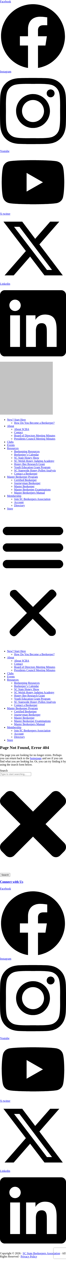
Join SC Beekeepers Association (32, 499)
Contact (18, 432)
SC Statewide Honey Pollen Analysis (35, 470)
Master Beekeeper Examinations (32, 489)
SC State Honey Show (26, 457)
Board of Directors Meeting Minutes (34, 435)
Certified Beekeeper (25, 479)
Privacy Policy (29, 1256)
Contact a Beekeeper (25, 473)
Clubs (10, 441)
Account (19, 502)
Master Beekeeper (24, 486)
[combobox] (15, 774)
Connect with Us (11, 882)
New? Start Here (16, 419)
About (10, 426)
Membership (14, 495)
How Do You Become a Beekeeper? (34, 422)
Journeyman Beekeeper (27, 483)
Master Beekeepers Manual (29, 492)
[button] (33, 580)
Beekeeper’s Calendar (26, 454)
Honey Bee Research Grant (29, 464)
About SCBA (21, 429)
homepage (36, 758)
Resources (13, 448)
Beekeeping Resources (27, 451)
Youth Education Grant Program (32, 467)
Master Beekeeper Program (22, 476)
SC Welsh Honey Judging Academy (34, 460)
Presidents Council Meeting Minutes (34, 438)
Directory (19, 505)
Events (11, 445)
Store (10, 508)
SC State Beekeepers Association (41, 1253)
